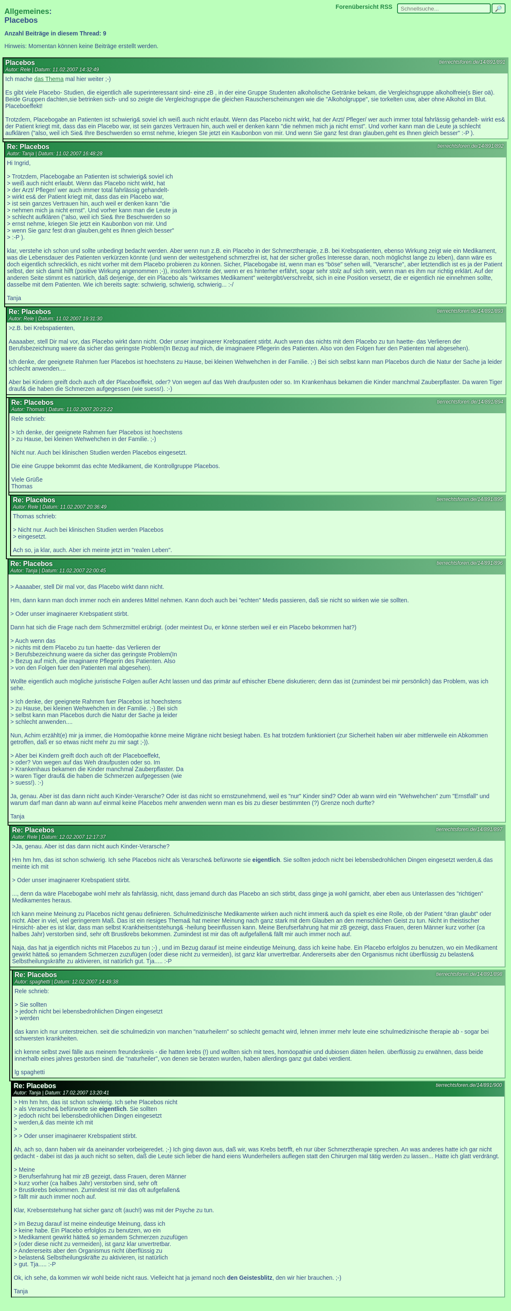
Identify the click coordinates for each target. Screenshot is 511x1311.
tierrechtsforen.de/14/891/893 (470, 311)
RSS (386, 6)
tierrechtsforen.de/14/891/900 (469, 1085)
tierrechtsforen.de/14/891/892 (471, 146)
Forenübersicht (357, 6)
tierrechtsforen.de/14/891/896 (470, 563)
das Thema (49, 79)
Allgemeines (27, 11)
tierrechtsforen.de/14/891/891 (472, 62)
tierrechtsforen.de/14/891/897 (469, 829)
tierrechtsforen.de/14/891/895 (470, 499)
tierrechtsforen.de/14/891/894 (470, 402)
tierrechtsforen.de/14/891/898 (469, 974)
